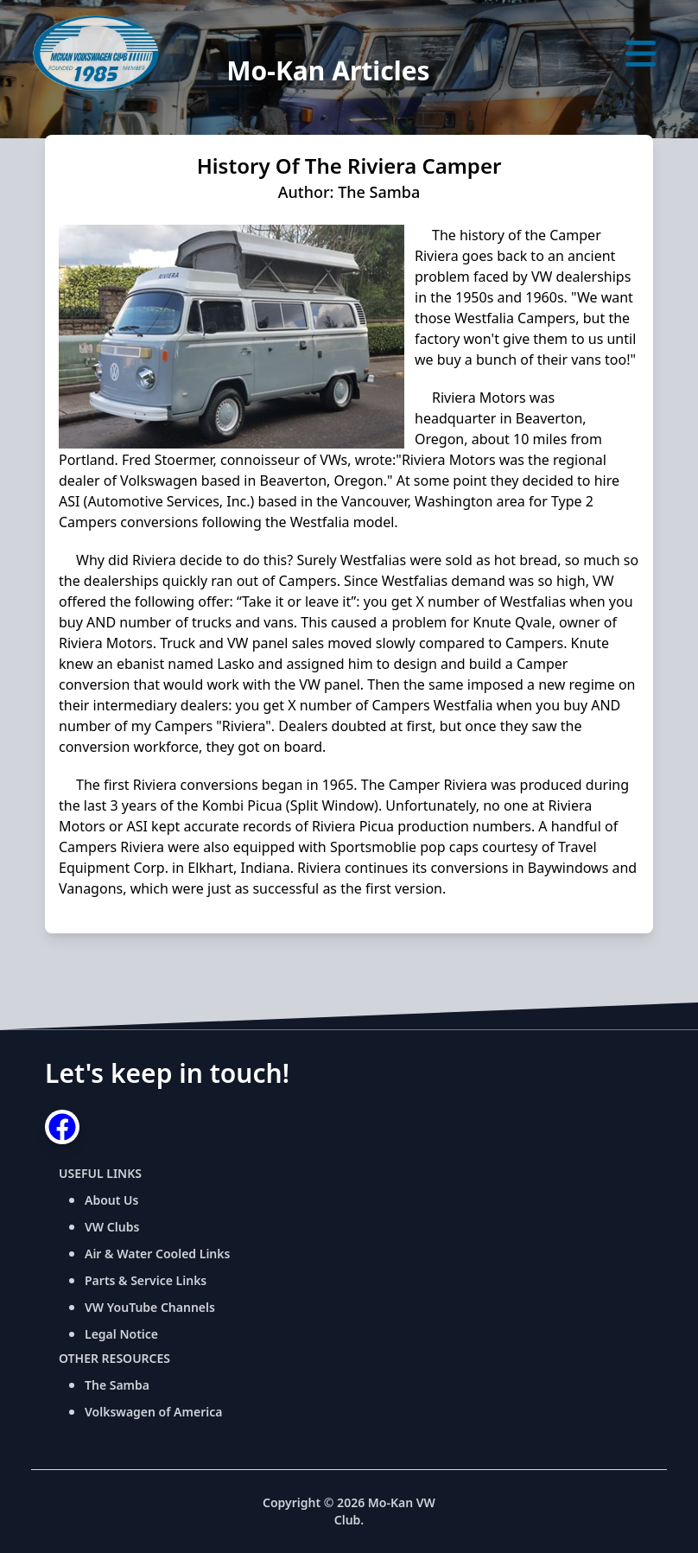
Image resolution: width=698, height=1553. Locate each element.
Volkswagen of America (153, 1411)
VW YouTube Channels (150, 1307)
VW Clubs (112, 1227)
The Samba (117, 1385)
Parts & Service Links (145, 1280)
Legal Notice (121, 1334)
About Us (111, 1200)
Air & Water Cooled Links (157, 1253)
